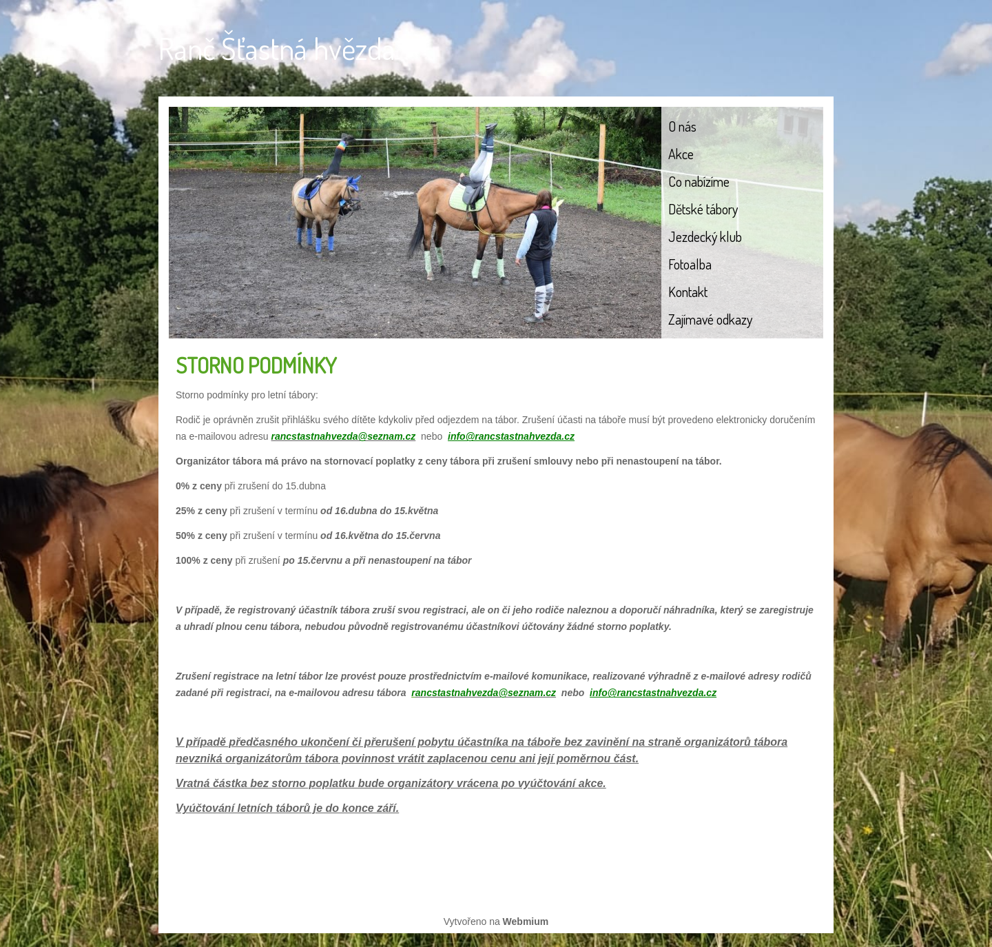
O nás (682, 126)
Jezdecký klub (705, 236)
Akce (681, 154)
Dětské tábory (703, 209)
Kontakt (687, 292)
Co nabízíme (699, 181)
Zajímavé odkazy (710, 319)
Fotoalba (690, 264)
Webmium (526, 921)
